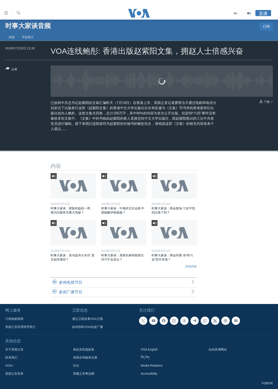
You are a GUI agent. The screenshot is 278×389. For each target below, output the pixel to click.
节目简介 (28, 37)
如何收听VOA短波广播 (87, 327)
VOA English (149, 349)
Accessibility (149, 373)
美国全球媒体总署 (85, 357)
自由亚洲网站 (217, 349)
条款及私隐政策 (83, 349)
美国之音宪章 (14, 373)
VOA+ (9, 365)
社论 (76, 365)
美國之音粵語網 (83, 373)
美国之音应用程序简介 (20, 327)
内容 (12, 37)
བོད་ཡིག (145, 357)
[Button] (11, 69)
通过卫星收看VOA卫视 (87, 319)
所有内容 (191, 266)
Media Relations (151, 365)
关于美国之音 (14, 349)
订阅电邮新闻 (14, 319)
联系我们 (11, 357)
